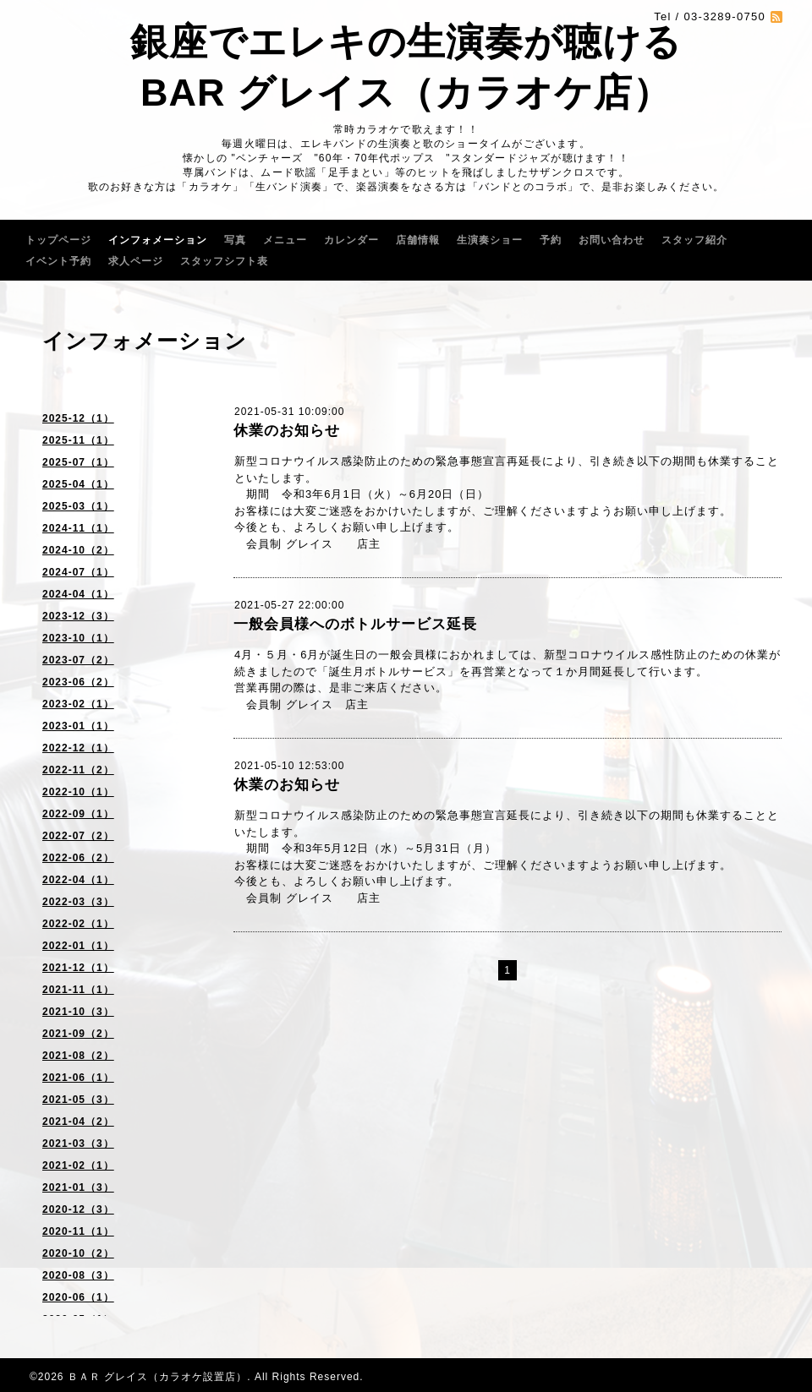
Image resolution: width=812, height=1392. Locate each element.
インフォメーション (157, 240)
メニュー (285, 240)
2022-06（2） (78, 858)
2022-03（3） (78, 902)
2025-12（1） (78, 418)
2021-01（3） (78, 1187)
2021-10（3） (78, 1012)
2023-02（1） (78, 704)
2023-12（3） (78, 616)
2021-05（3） (78, 1099)
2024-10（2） (78, 550)
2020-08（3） (78, 1275)
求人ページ (135, 261)
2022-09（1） (78, 814)
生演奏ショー (490, 240)
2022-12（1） (78, 748)
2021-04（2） (78, 1121)
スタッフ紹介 (694, 240)
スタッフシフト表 (224, 261)
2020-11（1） (78, 1231)
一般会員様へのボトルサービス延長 (355, 624)
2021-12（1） (78, 968)
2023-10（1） (78, 638)
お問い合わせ (612, 240)
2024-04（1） (78, 594)
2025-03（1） (78, 506)
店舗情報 (418, 240)
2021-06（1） (78, 1078)
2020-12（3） (78, 1209)
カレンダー (351, 240)
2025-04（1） (78, 484)
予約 (551, 240)
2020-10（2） (78, 1253)
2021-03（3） (78, 1143)
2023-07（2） (78, 660)
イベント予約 (58, 261)
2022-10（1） (78, 792)
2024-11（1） (78, 528)
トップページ (58, 240)
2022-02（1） (78, 924)
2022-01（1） (78, 946)
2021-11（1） (78, 990)
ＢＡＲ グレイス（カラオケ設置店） (157, 1377)
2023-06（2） (78, 682)
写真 (235, 240)
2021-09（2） (78, 1034)
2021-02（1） (78, 1165)
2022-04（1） (78, 880)
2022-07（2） (78, 836)
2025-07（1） (78, 462)
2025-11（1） (78, 440)
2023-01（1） (78, 726)
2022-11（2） (78, 770)
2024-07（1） (78, 572)
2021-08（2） (78, 1056)
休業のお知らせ (286, 431)
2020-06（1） (78, 1297)
